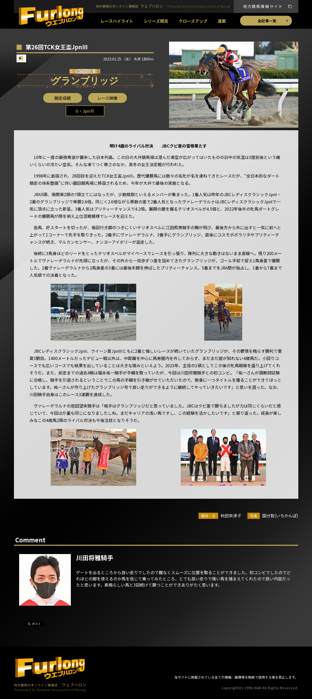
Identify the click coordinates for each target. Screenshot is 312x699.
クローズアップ (193, 21)
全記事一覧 (267, 20)
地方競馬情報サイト (263, 6)
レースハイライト (117, 21)
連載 (222, 21)
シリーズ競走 (156, 21)
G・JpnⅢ (84, 111)
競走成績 (62, 98)
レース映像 (107, 98)
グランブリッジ (84, 81)
